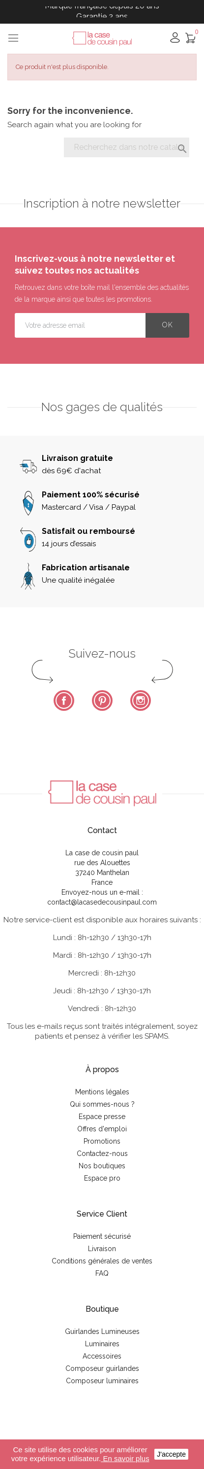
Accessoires (102, 1356)
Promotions (102, 1141)
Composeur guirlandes (102, 1368)
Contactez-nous (102, 1153)
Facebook (64, 700)
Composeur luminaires (102, 1381)
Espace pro (102, 1178)
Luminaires (102, 1344)
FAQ (102, 1273)
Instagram (140, 700)
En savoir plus (125, 1458)
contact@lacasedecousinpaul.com (102, 902)
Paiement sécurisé (102, 1236)
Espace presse (102, 1116)
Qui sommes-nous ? (102, 1104)
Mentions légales (102, 1092)
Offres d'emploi (102, 1129)
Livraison (102, 1249)
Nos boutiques (102, 1166)
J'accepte (171, 1454)
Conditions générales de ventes (102, 1261)
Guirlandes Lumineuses (102, 1331)
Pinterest (102, 700)
